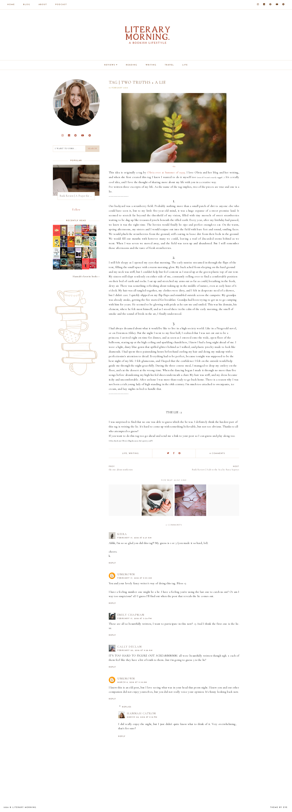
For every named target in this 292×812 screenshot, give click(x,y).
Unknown (126, 574)
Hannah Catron (141, 713)
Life (185, 65)
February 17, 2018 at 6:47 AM (134, 538)
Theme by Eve (279, 807)
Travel (169, 65)
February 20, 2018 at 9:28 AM (135, 650)
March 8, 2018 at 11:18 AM (132, 682)
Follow (76, 209)
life (124, 453)
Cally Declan (129, 646)
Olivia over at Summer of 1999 (166, 172)
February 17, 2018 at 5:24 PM (134, 619)
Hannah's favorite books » (86, 276)
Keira (122, 534)
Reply (112, 563)
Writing (151, 65)
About (43, 5)
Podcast (61, 5)
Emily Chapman (131, 614)
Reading (131, 65)
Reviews (109, 65)
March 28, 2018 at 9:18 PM (142, 717)
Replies (126, 707)
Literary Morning (24, 807)
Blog (26, 5)
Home (11, 5)
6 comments (217, 453)
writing (134, 453)
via (174, 166)
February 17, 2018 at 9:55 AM (134, 578)
